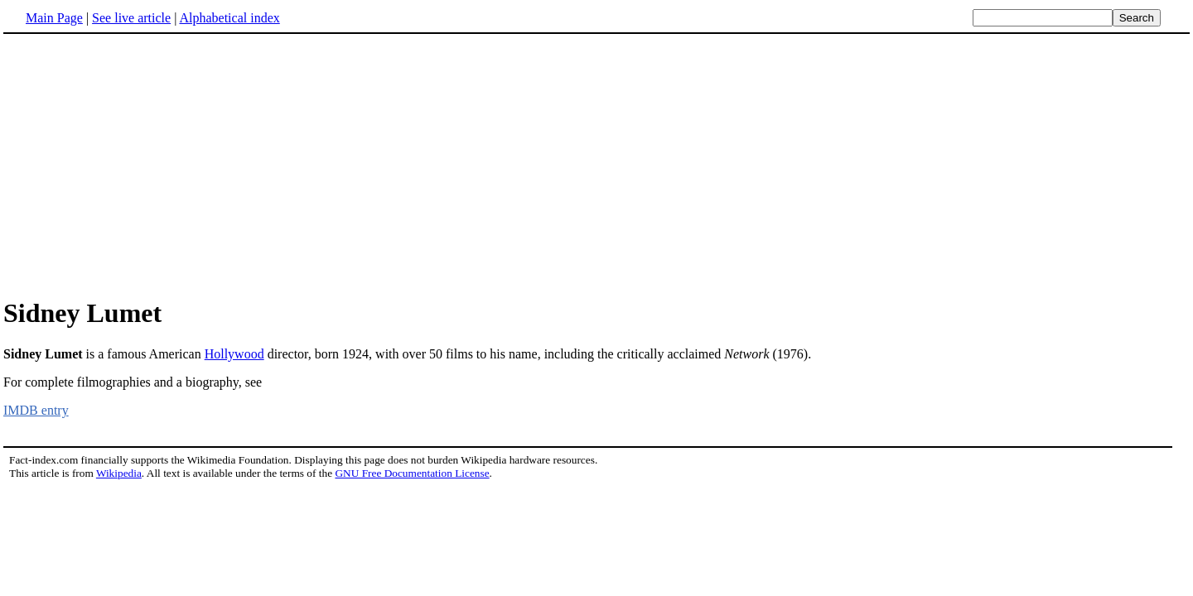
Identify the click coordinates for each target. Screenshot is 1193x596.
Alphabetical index (229, 18)
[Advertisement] (142, 165)
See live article (131, 18)
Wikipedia (119, 473)
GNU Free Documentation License (412, 473)
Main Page (54, 18)
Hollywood (234, 354)
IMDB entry (36, 410)
